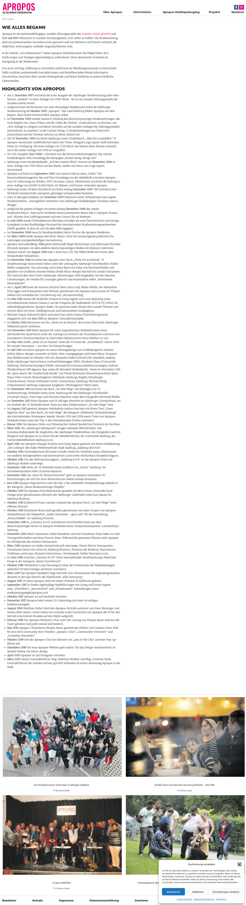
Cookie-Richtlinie (184, 899)
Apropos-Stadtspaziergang (181, 12)
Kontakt (37, 900)
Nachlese (238, 12)
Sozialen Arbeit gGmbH (96, 33)
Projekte (214, 12)
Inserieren (141, 900)
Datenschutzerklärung (204, 899)
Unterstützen (142, 12)
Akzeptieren (173, 891)
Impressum (221, 899)
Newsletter (9, 900)
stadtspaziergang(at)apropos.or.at (27, 592)
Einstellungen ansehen (226, 891)
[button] (239, 864)
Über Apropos (112, 12)
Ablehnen (198, 891)
